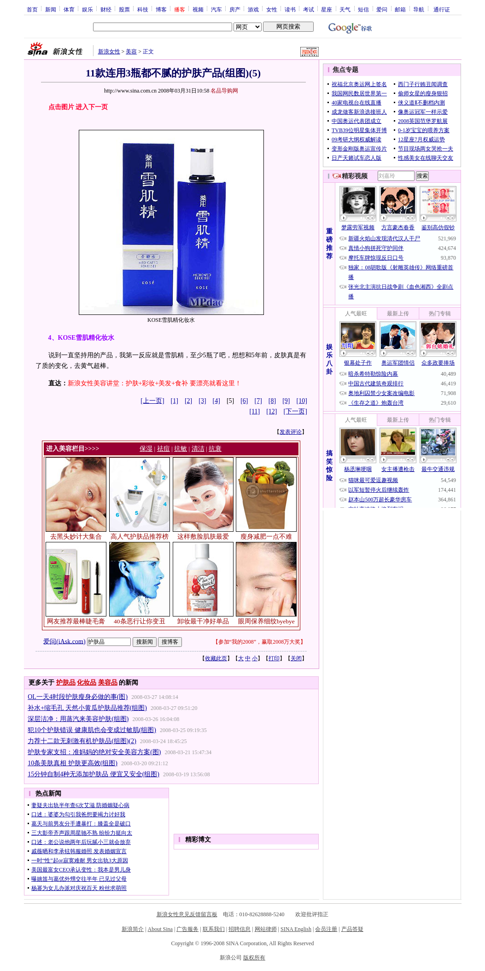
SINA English (295, 929)
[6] (244, 400)
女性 (271, 9)
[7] (258, 400)
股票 (124, 9)
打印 (274, 658)
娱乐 (87, 9)
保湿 (146, 448)
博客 (161, 9)
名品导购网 (224, 90)
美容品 (107, 682)
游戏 (253, 9)
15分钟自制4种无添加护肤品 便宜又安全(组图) (93, 774)
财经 (105, 9)
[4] (216, 400)
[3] (202, 400)
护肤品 (66, 682)
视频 (198, 9)
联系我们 (214, 929)
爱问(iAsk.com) (64, 641)
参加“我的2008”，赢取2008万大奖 (259, 642)
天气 (345, 9)
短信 (363, 9)
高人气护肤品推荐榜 (140, 536)
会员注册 (326, 929)
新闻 (50, 9)
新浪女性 (109, 51)
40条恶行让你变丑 (139, 621)
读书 (290, 9)
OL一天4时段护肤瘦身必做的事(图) (78, 696)
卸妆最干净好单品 (203, 621)
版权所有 (254, 957)
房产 (234, 9)
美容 (131, 51)
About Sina (160, 929)
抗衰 (215, 448)
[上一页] (152, 400)
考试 (308, 9)
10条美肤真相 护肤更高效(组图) (72, 763)
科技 (142, 9)
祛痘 (163, 448)
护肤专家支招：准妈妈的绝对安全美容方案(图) (94, 752)
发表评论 (291, 432)
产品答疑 (352, 929)
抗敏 (180, 448)
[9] (286, 400)
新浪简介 (133, 929)
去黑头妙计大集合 (76, 536)
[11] (254, 411)
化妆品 (86, 682)
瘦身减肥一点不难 (266, 536)
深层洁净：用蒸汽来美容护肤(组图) (78, 718)
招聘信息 (239, 929)
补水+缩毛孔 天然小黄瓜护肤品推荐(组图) (87, 707)
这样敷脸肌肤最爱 (203, 536)
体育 (69, 9)
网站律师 (266, 929)
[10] (302, 400)
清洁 (198, 448)
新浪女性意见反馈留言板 (187, 914)
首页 (32, 9)
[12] (271, 411)
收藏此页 (216, 658)
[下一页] (295, 411)
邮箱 (400, 9)
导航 (418, 9)
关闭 (296, 658)
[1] (174, 400)
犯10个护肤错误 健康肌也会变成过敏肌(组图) (92, 730)
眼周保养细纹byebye (266, 621)
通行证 (441, 9)
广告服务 (187, 929)
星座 (326, 9)
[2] (188, 400)
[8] (272, 400)
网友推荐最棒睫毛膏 (76, 621)
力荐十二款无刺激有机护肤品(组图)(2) (82, 741)
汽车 (216, 9)
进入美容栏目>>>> (72, 448)
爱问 (381, 9)
